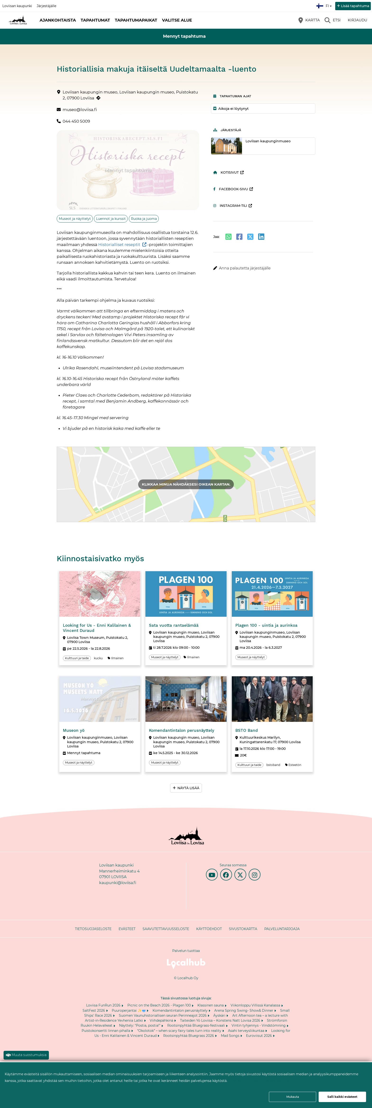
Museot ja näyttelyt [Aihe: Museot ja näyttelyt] (75, 219)
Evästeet (127, 929)
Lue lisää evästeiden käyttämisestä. (260, 1080)
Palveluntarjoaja (282, 929)
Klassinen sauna (211, 1005)
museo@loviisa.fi (80, 109)
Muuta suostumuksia (29, 1055)
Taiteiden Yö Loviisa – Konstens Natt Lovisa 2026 (220, 1020)
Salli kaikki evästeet (342, 1097)
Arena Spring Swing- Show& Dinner (244, 1010)
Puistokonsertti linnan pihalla (106, 1031)
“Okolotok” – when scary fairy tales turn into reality (179, 1031)
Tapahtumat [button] (95, 20)
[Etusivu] (18, 20)
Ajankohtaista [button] (58, 20)
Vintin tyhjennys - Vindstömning (259, 1025)
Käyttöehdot (209, 929)
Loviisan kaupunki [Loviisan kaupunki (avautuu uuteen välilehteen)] (17, 6)
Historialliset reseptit (119, 244)
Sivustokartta (243, 929)
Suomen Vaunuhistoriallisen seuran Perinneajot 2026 (163, 1015)
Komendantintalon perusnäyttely (181, 1010)
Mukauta (292, 1097)
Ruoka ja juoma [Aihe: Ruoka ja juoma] (144, 219)
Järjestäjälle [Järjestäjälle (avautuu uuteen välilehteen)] (46, 6)
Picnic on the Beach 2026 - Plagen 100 (159, 1005)
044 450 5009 (76, 121)
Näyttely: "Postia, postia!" (140, 1025)
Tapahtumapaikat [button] (136, 20)
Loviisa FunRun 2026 (103, 1005)
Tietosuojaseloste (93, 929)
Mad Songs (230, 1036)
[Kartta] (309, 20)
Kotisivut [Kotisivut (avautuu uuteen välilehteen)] (226, 172)
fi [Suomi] (324, 5)
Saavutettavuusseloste (166, 929)
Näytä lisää (188, 788)
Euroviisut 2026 (259, 1036)
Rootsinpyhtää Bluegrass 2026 (189, 1036)
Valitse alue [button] (177, 20)
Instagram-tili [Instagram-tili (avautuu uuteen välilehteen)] (230, 206)
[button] (263, 268)
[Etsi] (332, 20)
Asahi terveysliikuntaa (246, 1031)
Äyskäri (219, 1015)
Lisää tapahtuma (355, 6)
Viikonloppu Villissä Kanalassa (256, 1005)
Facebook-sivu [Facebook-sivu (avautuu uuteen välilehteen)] (230, 189)
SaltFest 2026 (94, 1010)
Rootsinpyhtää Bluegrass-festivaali (196, 1025)
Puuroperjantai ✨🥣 (129, 1010)
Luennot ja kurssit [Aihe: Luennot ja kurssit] (111, 219)
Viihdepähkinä (162, 1020)
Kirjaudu (357, 20)
